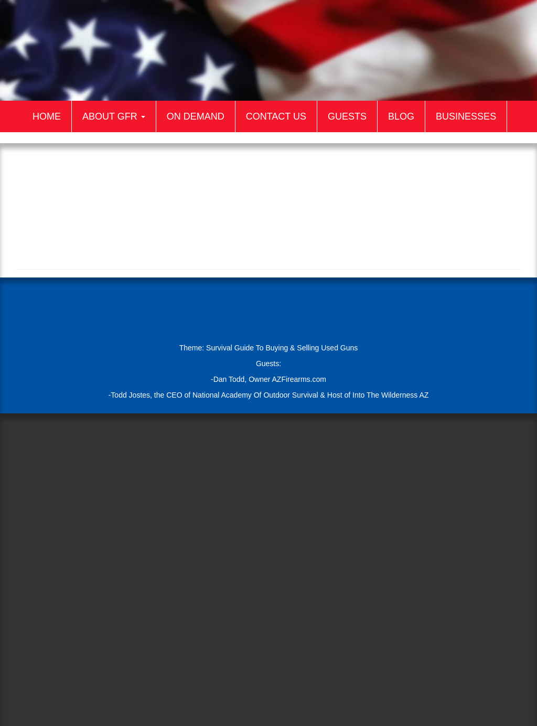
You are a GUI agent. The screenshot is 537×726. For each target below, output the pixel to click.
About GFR (113, 116)
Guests (347, 116)
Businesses (466, 116)
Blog (401, 116)
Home (47, 116)
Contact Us (276, 116)
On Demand (195, 116)
